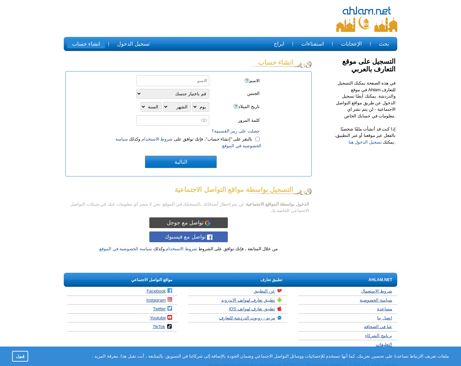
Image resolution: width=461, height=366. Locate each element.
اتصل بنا (384, 317)
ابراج (279, 44)
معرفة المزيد (105, 356)
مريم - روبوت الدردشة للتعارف (250, 317)
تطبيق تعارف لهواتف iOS (255, 308)
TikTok (162, 326)
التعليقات (384, 344)
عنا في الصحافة (378, 326)
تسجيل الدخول (133, 44)
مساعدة (384, 308)
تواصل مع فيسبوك (188, 237)
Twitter (162, 308)
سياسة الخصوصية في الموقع (125, 248)
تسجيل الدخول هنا (365, 142)
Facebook (159, 291)
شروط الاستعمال (376, 291)
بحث (384, 44)
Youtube (161, 317)
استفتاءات (312, 44)
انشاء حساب (86, 44)
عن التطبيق (268, 291)
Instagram (159, 300)
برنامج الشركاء (378, 335)
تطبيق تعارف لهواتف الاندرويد (251, 300)
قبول (20, 356)
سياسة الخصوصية (376, 300)
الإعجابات (351, 44)
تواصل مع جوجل (188, 223)
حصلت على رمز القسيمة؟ (236, 131)
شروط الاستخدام (157, 139)
